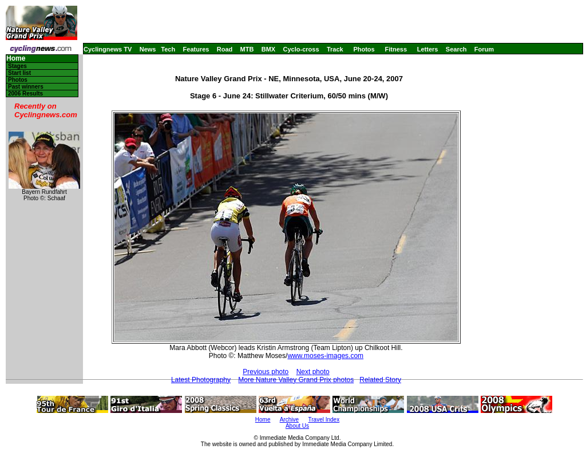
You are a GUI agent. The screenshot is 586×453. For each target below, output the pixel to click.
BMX (268, 49)
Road (225, 49)
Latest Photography (201, 380)
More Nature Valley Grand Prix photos (296, 380)
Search (456, 49)
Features (196, 49)
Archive (289, 419)
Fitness (396, 49)
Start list (19, 73)
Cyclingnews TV (108, 49)
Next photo (313, 372)
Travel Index (324, 419)
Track (335, 49)
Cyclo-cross (301, 49)
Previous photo (265, 372)
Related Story (380, 380)
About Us (297, 426)
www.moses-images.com (325, 356)
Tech (168, 49)
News (148, 49)
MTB (247, 49)
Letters (427, 49)
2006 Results (25, 93)
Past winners (25, 87)
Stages (17, 66)
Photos (363, 49)
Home (15, 58)
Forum (484, 49)
